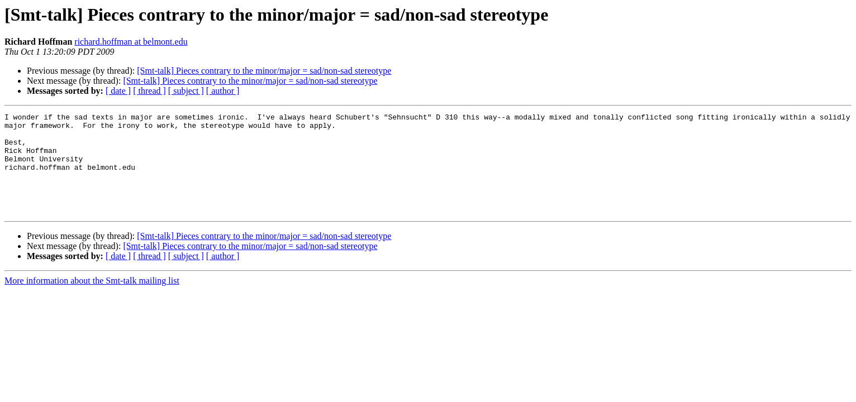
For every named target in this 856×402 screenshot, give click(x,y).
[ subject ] (186, 90)
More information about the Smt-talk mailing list (91, 300)
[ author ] (223, 90)
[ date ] (118, 90)
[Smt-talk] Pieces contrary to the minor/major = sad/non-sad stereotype (264, 70)
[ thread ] (149, 90)
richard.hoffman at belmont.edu (130, 41)
